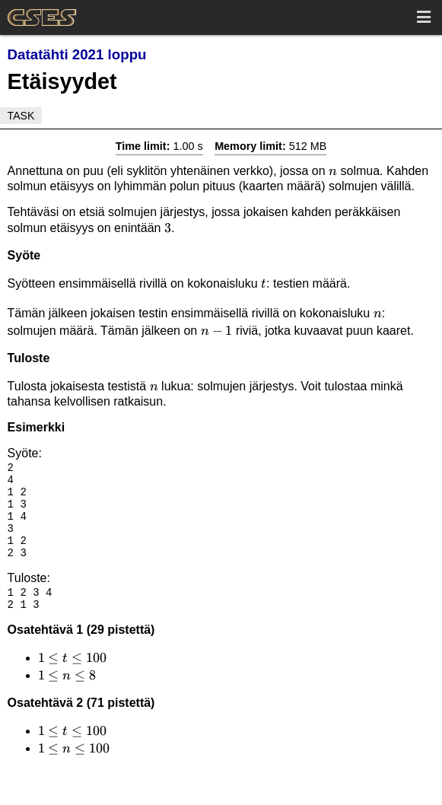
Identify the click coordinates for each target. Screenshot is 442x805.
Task (21, 116)
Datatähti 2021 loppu (77, 54)
